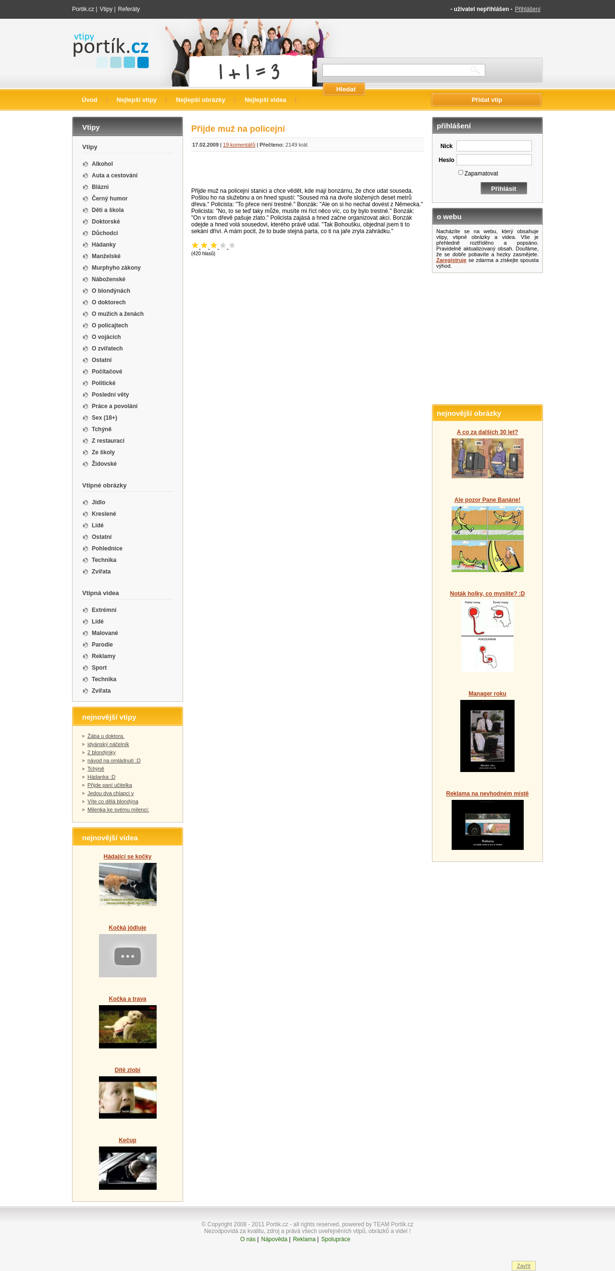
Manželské (106, 256)
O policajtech (110, 325)
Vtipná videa (100, 593)
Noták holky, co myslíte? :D (487, 593)
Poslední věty (110, 394)
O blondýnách (111, 290)
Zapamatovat (481, 173)
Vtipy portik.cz (99, 37)
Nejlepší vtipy (137, 99)
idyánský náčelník (108, 744)
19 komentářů (239, 145)
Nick (447, 146)
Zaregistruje (451, 260)
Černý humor (110, 198)
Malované (105, 633)
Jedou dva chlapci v (110, 793)
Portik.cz (83, 9)
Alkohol (102, 164)
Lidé (98, 525)
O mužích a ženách (118, 314)
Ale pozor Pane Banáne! (487, 500)
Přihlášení (528, 9)
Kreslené (104, 514)
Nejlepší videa (265, 99)
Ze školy (103, 452)
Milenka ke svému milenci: (118, 809)
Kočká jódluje (127, 927)
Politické (103, 383)
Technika (104, 560)
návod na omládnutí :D (114, 760)
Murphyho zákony (116, 267)
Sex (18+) (104, 417)
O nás (248, 1239)
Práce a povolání (114, 406)
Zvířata (101, 571)
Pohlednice (107, 548)
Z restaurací (108, 440)
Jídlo (98, 502)
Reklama (304, 1239)
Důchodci (105, 233)
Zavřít (523, 1266)
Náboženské (108, 279)
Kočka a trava (127, 999)
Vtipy (105, 9)
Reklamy (103, 656)
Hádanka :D (101, 777)
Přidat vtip (487, 99)
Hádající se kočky (127, 856)
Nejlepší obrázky (200, 99)
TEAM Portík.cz (393, 1224)
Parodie (102, 644)
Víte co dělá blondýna (112, 801)
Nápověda (274, 1239)
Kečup (127, 1140)
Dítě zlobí (127, 1070)
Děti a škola (108, 210)
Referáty (129, 9)
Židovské (104, 464)
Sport (99, 667)
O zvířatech (107, 348)
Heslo (447, 160)
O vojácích (106, 337)
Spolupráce (335, 1239)
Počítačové (107, 371)
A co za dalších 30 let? (487, 432)
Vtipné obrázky (104, 485)
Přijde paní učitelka (109, 785)
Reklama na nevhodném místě (487, 793)
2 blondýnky (101, 752)
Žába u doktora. (105, 736)
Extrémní (104, 610)
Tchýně (101, 429)
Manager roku (487, 693)
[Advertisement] (307, 171)
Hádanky (104, 244)
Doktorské (106, 221)
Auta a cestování (114, 175)
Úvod (90, 99)
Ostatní (101, 360)
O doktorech (109, 302)
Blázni (100, 187)
